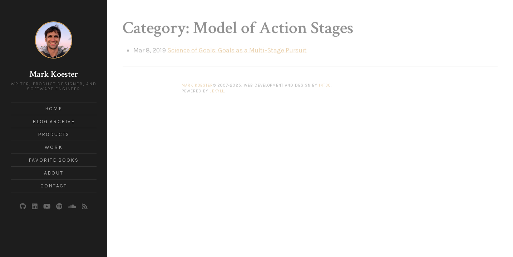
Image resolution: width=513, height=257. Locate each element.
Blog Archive (54, 122)
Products (53, 134)
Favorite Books (53, 160)
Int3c (325, 83)
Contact (53, 186)
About (53, 173)
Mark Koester (53, 74)
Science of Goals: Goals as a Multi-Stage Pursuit (237, 48)
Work (53, 147)
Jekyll (217, 88)
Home (53, 109)
